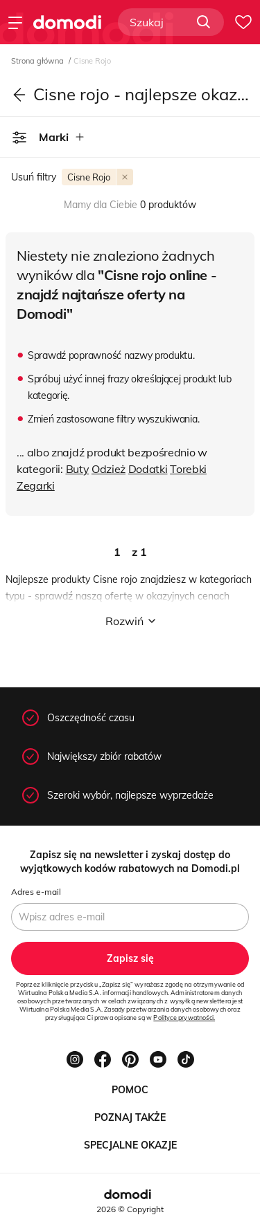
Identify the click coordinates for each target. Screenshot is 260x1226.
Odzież (108, 469)
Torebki (188, 469)
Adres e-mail (36, 891)
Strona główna (38, 61)
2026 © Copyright (130, 1209)
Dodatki (148, 469)
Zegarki (36, 485)
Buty (77, 469)
